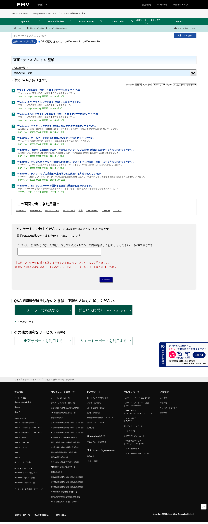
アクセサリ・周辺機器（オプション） (29, 491)
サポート (42, 5)
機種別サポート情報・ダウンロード (148, 21)
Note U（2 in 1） (21, 449)
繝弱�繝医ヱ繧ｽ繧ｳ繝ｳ (60, 459)
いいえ (77, 235)
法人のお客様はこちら (184, 28)
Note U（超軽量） (21, 439)
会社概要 (163, 399)
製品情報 (146, 4)
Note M (17, 459)
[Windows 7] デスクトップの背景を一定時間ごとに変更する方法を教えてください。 (61, 173)
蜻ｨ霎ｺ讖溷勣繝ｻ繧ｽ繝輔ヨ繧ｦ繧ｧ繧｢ (65, 449)
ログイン (18, 28)
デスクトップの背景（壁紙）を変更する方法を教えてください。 (50, 90)
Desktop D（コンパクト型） (25, 484)
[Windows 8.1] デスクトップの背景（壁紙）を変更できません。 (50, 102)
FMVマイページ (180, 4)
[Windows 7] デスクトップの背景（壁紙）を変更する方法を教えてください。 (57, 126)
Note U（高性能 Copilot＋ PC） (26, 424)
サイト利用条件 (21, 381)
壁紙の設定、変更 (23, 73)
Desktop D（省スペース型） (25, 479)
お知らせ (179, 21)
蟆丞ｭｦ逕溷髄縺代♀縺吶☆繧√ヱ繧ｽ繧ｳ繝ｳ (67, 424)
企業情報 (164, 393)
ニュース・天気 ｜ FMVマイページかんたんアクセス (138, 413)
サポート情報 (92, 463)
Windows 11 (73, 41)
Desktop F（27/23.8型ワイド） (26, 474)
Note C (17, 454)
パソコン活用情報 (56, 21)
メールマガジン (130, 432)
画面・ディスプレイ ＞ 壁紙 (58, 13)
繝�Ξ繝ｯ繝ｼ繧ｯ (57, 419)
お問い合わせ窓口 (87, 21)
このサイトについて (22, 516)
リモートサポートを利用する (103, 342)
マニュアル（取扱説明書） (97, 443)
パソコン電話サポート (132, 450)
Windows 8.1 (36, 210)
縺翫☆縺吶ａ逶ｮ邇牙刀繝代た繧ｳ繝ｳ (65, 409)
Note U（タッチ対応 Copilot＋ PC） (28, 429)
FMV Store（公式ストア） (64, 393)
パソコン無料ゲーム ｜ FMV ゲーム (131, 421)
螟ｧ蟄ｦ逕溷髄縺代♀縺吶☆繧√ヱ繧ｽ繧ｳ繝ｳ (67, 434)
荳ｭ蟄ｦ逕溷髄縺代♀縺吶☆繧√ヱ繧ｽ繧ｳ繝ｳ (67, 429)
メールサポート (26, 323)
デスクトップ (69, 210)
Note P (17, 413)
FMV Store (162, 4)
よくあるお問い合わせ (96, 409)
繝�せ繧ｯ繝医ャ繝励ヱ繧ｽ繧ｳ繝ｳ (64, 454)
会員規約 (70, 381)
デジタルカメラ (52, 210)
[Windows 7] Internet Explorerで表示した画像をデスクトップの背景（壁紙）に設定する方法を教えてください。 (76, 150)
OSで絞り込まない (51, 41)
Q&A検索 (25, 21)
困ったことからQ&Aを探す (34, 13)
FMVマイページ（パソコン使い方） (138, 399)
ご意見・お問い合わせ (54, 381)
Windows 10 (91, 41)
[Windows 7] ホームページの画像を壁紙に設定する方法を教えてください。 (56, 138)
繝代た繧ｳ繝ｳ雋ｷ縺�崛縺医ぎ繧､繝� (65, 444)
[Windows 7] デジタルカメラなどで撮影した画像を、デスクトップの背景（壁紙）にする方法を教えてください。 (76, 162)
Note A (17, 409)
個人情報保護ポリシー (43, 516)
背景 (81, 210)
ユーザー (106, 210)
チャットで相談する (43, 312)
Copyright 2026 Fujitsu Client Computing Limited (173, 516)
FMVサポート (17, 13)
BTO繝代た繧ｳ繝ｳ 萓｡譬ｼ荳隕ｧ (63, 414)
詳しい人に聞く (103, 312)
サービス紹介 (118, 21)
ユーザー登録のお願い (56, 28)
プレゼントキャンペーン (133, 427)
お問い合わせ (61, 516)
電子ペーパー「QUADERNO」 (102, 452)
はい (65, 235)
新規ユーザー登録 (35, 28)
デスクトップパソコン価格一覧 (63, 404)
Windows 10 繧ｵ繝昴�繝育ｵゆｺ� (64, 439)
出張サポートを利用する (43, 342)
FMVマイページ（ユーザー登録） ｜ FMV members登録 (137, 405)
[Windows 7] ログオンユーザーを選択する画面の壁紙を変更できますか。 (55, 185)
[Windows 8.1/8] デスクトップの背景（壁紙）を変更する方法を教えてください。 (59, 114)
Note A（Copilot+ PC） (23, 404)
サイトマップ (36, 381)
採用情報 (163, 414)
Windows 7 (21, 210)
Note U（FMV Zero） (22, 444)
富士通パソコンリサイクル (97, 424)
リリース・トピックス (168, 409)
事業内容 (163, 404)
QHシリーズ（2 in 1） (23, 464)
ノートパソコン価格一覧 (60, 399)
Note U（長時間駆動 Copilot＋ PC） (28, 434)
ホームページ (92, 210)
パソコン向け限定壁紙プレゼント (137, 455)
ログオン (117, 210)
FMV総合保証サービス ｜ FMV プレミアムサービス (135, 443)
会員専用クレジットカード (134, 437)
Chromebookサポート (98, 437)
